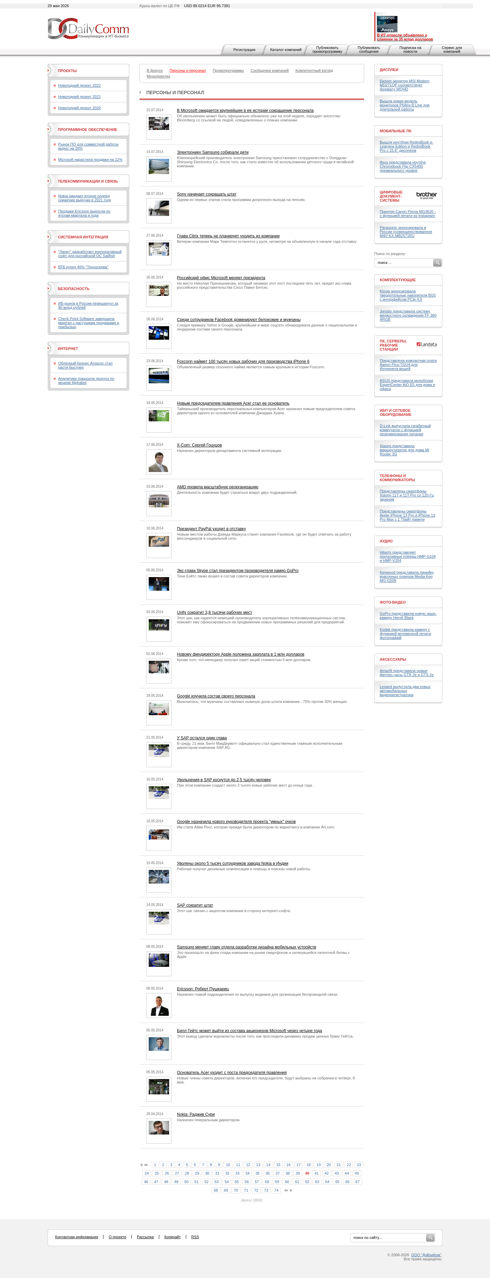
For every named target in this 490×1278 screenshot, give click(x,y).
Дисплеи (389, 70)
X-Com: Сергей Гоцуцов (199, 445)
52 (207, 1182)
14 (268, 1165)
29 (197, 1173)
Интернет (68, 349)
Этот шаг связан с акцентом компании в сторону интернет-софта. (234, 911)
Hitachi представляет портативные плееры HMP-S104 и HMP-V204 (408, 556)
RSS (195, 1237)
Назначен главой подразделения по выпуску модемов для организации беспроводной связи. (257, 994)
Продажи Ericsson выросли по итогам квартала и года (84, 213)
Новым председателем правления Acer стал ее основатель (233, 403)
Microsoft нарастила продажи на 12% (90, 159)
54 (227, 1182)
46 (146, 1182)
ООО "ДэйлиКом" (426, 1255)
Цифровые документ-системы (391, 196)
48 (166, 1182)
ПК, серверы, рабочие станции (393, 345)
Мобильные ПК (395, 131)
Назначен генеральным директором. (209, 1120)
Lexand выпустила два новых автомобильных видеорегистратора (405, 691)
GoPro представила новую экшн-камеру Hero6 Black (408, 615)
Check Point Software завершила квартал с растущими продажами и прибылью (88, 323)
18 (309, 1165)
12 (248, 1165)
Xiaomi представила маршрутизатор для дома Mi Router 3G (404, 450)
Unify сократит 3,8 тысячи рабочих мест (214, 612)
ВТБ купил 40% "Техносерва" (83, 267)
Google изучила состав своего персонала (216, 696)
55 (236, 1182)
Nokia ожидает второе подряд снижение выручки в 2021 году (84, 198)
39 (298, 1173)
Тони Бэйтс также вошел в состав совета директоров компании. (232, 576)
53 (216, 1182)
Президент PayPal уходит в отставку (211, 528)
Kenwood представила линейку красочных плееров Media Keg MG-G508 (407, 576)
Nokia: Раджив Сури (196, 1114)
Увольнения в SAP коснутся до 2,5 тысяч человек (224, 779)
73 (266, 1190)
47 (156, 1182)
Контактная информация (76, 1237)
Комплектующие (398, 280)
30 (207, 1173)
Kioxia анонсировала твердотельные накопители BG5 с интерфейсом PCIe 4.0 (408, 295)
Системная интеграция (83, 237)
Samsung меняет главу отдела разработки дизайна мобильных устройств (246, 947)
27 (177, 1173)
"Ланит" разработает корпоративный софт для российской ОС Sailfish (89, 254)
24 (147, 1173)
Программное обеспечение (87, 130)
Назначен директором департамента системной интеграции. (229, 451)
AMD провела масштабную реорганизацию (217, 487)
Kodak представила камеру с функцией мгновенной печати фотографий (405, 633)
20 (329, 1165)
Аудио (386, 541)
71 (246, 1190)
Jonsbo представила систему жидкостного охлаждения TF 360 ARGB (408, 315)
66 (347, 1182)
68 (216, 1190)
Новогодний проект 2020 (79, 108)
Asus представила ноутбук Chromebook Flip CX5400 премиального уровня (403, 166)
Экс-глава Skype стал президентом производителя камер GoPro (238, 570)
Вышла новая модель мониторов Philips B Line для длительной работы (405, 105)
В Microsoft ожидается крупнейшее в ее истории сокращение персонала (245, 110)
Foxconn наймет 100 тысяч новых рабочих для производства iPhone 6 (243, 361)
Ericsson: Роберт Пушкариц (203, 989)
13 (258, 1165)
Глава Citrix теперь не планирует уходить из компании (228, 236)
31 (217, 1173)
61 (297, 1182)
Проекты (67, 71)
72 (256, 1190)
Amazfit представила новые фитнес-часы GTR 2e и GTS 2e (407, 673)
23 (359, 1165)
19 (318, 1165)
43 (336, 1173)
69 (226, 1190)
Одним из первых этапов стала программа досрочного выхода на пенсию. (241, 200)
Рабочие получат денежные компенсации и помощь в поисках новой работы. (244, 869)
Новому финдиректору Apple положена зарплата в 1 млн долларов (240, 654)
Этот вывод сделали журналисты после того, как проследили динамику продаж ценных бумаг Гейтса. (265, 1036)
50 (186, 1182)
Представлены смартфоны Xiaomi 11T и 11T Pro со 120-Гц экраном (407, 495)
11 (238, 1165)
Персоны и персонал (175, 92)
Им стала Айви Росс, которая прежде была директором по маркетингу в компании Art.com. (256, 827)
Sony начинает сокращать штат (206, 194)
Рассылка (145, 1237)
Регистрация (244, 50)
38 (287, 1173)
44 (347, 1173)
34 (247, 1173)
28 (187, 1173)
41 (316, 1173)
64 (327, 1182)
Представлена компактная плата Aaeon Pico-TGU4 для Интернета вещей (408, 364)
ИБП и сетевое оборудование (395, 412)
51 (196, 1182)
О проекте (117, 1237)
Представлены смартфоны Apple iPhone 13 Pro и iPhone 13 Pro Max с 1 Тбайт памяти (407, 515)
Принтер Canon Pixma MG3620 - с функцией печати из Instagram (408, 213)
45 (357, 1173)
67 (358, 1182)
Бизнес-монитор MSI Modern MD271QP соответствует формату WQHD (404, 85)
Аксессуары (393, 659)
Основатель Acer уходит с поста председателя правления (232, 1072)
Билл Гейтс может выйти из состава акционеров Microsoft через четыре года (249, 1030)
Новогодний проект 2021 (79, 97)
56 (247, 1182)
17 (298, 1165)
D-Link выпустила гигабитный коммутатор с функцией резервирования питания (405, 430)
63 (317, 1182)
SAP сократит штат (195, 905)
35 (258, 1173)
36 (267, 1173)
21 (339, 1165)
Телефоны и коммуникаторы (397, 478)
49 (176, 1182)
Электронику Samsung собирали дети (212, 152)
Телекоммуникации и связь (88, 181)
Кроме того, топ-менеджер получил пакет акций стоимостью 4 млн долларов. (244, 660)
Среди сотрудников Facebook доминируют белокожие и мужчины (238, 319)
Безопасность (73, 289)
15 (278, 1165)
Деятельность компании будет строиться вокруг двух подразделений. (237, 492)
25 (157, 1173)
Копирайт (172, 1237)
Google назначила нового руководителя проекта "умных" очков (236, 821)
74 (276, 1190)
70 (236, 1190)
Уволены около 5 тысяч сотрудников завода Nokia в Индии (232, 863)
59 (277, 1182)
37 (278, 1173)
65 (337, 1182)
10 (228, 1165)
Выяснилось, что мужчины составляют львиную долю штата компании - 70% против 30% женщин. (262, 702)
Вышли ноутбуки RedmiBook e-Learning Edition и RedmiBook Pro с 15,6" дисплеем (407, 146)
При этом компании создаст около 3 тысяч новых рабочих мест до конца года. (245, 785)
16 (289, 1165)
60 (287, 1182)
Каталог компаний (285, 50)
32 (227, 1173)
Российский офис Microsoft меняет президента (221, 277)
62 (307, 1182)
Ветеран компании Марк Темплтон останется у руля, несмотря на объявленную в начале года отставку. (267, 241)
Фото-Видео (393, 602)
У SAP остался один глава (202, 738)
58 (267, 1182)
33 (237, 1173)
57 (257, 1182)
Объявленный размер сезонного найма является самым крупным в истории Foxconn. (251, 367)
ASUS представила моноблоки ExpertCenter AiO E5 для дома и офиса (407, 385)
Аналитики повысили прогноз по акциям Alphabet (86, 380)
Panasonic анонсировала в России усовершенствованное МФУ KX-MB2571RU (406, 231)
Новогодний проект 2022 (79, 85)
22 (349, 1165)
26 (167, 1173)
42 (327, 1173)
